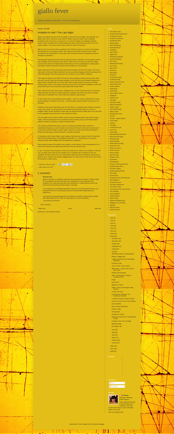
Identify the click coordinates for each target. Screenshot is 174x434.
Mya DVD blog (114, 155)
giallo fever (53, 10)
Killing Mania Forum (116, 114)
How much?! (115, 282)
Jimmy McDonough (115, 109)
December (115, 238)
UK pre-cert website (78, 84)
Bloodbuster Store (115, 41)
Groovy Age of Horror (116, 93)
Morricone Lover (115, 146)
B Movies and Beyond (116, 38)
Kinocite (112, 116)
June (113, 329)
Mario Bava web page (116, 136)
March (114, 337)
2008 (112, 346)
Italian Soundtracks (115, 104)
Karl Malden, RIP (117, 326)
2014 (112, 223)
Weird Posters (114, 198)
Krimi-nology (113, 120)
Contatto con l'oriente (118, 314)
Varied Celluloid (114, 196)
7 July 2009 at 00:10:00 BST (51, 200)
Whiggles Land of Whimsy (118, 203)
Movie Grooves (114, 152)
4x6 (90, 424)
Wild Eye (112, 205)
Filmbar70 (113, 75)
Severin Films (114, 175)
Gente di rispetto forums (117, 82)
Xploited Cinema (115, 209)
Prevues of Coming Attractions (119, 164)
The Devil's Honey (115, 187)
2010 (112, 233)
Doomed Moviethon (116, 59)
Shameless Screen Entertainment (120, 178)
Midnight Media (114, 139)
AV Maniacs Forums (116, 36)
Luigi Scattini (114, 132)
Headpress (113, 95)
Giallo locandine (114, 86)
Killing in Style (114, 111)
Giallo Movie (113, 89)
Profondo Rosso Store (116, 166)
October (114, 244)
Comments (114, 386)
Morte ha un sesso (115, 148)
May (113, 332)
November (115, 241)
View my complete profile (115, 412)
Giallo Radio (113, 91)
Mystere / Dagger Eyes (118, 256)
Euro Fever (113, 66)
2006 (112, 351)
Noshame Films (114, 157)
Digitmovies (113, 54)
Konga (114, 280)
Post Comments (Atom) (53, 212)
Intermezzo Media (115, 102)
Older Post (98, 208)
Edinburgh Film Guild (116, 63)
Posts (112, 383)
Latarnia (112, 123)
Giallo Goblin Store (115, 84)
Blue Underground (115, 45)
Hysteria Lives (114, 98)
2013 (112, 226)
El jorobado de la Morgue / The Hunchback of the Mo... (121, 295)
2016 (112, 218)
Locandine (113, 125)
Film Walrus (113, 73)
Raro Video (113, 173)
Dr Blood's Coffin (117, 263)
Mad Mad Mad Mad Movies (118, 134)
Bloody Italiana (114, 43)
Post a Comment (45, 204)
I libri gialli (113, 100)
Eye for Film (113, 68)
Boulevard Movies (115, 47)
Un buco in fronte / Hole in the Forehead (123, 301)
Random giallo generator (117, 171)
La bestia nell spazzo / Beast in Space (123, 298)
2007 (112, 348)
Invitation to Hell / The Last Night (121, 321)
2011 (112, 231)
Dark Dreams (114, 52)
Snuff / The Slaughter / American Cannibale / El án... (121, 276)
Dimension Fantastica (116, 57)
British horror (46, 167)
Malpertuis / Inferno (117, 285)
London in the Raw (117, 292)
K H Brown (125, 395)
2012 (112, 228)
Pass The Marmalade (61, 43)
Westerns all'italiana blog (117, 200)
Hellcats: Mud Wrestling (119, 273)
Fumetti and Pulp (115, 79)
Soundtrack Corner (115, 182)
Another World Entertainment (118, 34)
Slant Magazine (114, 180)
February (115, 340)
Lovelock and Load (115, 127)
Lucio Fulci (113, 130)
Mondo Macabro (115, 141)
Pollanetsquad (114, 162)
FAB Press (113, 70)
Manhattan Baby (116, 324)
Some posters (116, 312)
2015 (112, 220)
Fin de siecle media (115, 77)
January (114, 343)
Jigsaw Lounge (114, 107)
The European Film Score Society (120, 189)
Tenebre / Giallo (116, 309)
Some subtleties (116, 304)
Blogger (102, 424)
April (113, 335)
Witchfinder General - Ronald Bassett (123, 254)
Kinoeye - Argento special (117, 118)
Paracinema (113, 159)
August (114, 249)
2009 (112, 236)
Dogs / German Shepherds (120, 306)
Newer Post (41, 208)
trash (51, 167)
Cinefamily (113, 50)
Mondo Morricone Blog (117, 143)
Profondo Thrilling (115, 168)
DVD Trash (113, 61)
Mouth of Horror (114, 150)
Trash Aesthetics (115, 194)
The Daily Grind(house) (117, 184)
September (115, 246)
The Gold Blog (114, 191)
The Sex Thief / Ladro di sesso (121, 266)
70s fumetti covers (115, 31)
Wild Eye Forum (114, 207)
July (113, 251)
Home (70, 208)
